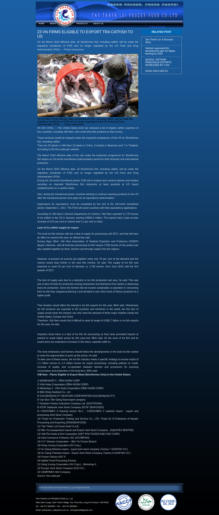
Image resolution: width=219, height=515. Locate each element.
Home (41, 23)
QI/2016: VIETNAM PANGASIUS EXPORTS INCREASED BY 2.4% (158, 62)
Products (82, 23)
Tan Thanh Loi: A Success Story (159, 41)
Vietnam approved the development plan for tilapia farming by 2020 (160, 51)
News (53, 23)
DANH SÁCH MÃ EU (156, 71)
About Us (98, 23)
